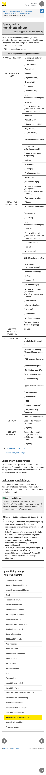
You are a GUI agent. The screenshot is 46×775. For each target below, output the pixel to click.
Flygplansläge (11, 678)
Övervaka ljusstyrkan (14, 605)
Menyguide (28, 11)
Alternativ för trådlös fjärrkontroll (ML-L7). (22, 693)
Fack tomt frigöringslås (15, 712)
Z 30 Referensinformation (15, 11)
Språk (8, 595)
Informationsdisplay (13, 619)
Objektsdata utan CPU (14, 629)
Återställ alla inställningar (16, 722)
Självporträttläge (12, 668)
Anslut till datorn (12, 688)
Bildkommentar (12, 649)
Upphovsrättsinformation (15, 654)
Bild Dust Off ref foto (14, 639)
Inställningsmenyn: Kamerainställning (17, 13)
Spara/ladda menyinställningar (18, 717)
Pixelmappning (11, 644)
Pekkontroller (11, 663)
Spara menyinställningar (15, 448)
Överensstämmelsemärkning (17, 698)
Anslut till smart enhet (14, 683)
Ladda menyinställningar (15, 453)
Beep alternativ (11, 659)
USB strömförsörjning (14, 703)
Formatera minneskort (14, 580)
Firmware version (12, 727)
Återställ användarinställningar (18, 590)
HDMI (8, 673)
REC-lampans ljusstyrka (15, 615)
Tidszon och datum (13, 600)
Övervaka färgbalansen (15, 610)
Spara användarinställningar (17, 585)
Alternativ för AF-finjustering (17, 624)
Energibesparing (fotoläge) (16, 707)
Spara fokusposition (13, 634)
